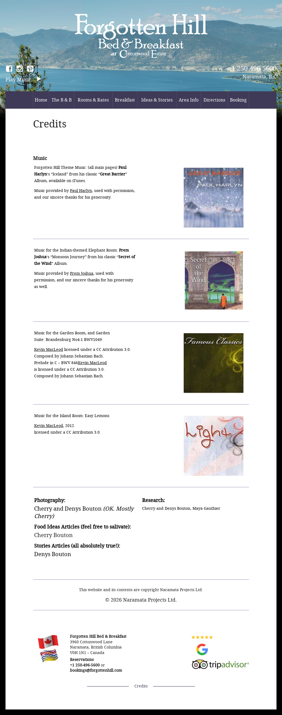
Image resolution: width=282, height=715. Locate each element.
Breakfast (125, 100)
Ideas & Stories (157, 100)
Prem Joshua (81, 273)
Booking (238, 100)
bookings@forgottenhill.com (96, 670)
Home (41, 100)
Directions (214, 100)
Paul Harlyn (81, 190)
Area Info (189, 100)
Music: (25, 80)
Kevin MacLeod (48, 349)
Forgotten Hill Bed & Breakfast (141, 36)
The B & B (61, 100)
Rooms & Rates (93, 100)
